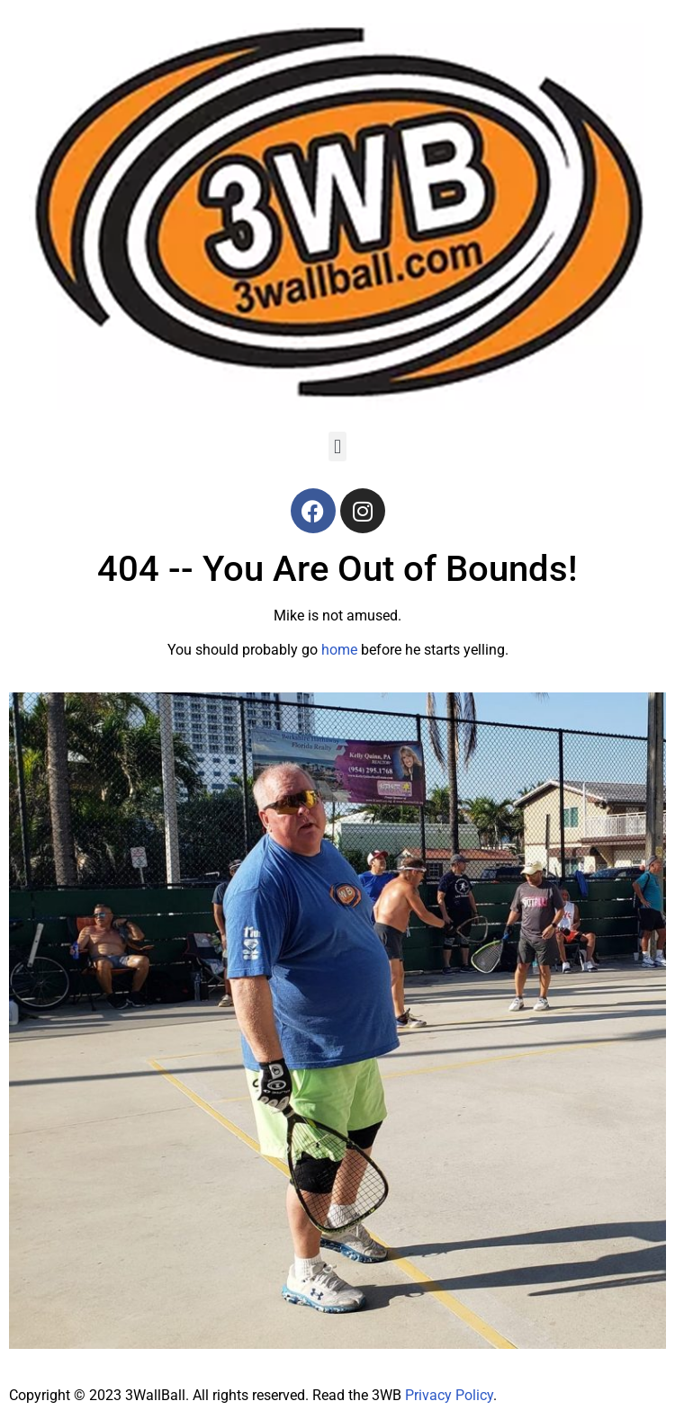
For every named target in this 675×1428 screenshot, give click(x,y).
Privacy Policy (449, 1395)
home (339, 649)
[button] (337, 446)
